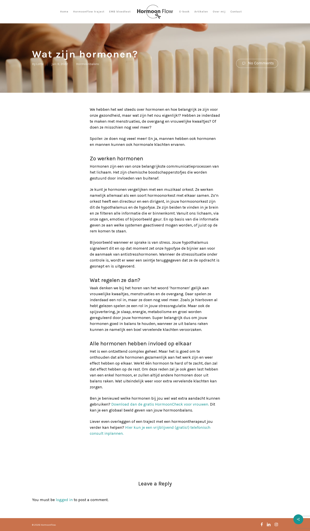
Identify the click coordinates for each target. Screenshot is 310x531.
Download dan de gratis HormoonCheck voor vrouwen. (160, 404)
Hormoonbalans (87, 64)
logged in (64, 500)
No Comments (257, 63)
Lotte (39, 64)
